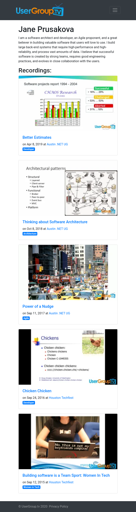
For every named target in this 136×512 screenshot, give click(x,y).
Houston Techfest (61, 398)
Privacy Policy (58, 506)
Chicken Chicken (37, 391)
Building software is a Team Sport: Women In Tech (66, 475)
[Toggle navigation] (115, 10)
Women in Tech (32, 487)
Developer (29, 149)
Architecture (30, 233)
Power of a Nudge (38, 306)
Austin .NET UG (57, 144)
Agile (26, 318)
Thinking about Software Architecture (55, 222)
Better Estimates (37, 137)
